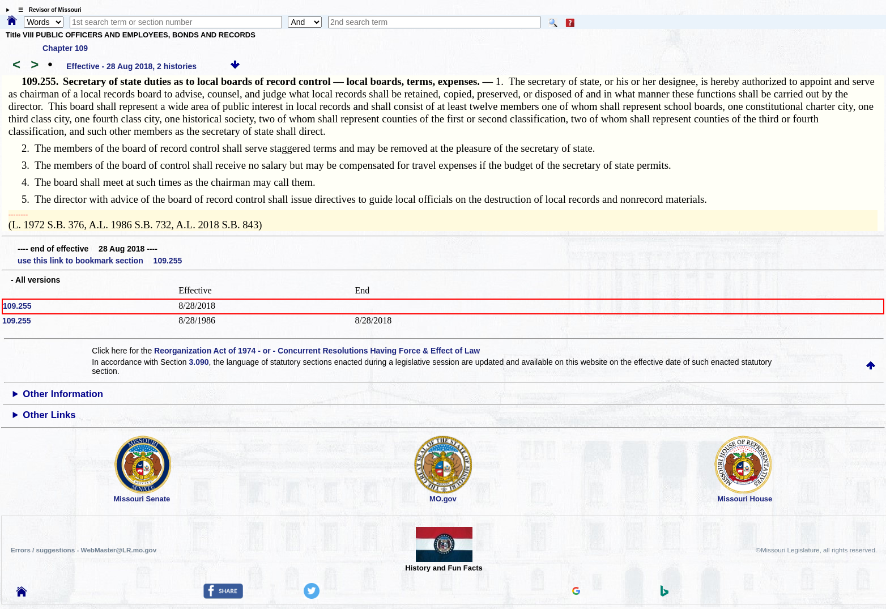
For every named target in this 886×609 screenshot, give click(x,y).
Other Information (63, 394)
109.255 (17, 305)
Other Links (49, 415)
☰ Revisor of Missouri (47, 10)
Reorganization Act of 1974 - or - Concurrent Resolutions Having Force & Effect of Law (317, 350)
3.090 (199, 362)
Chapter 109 (65, 48)
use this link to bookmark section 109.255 (100, 260)
